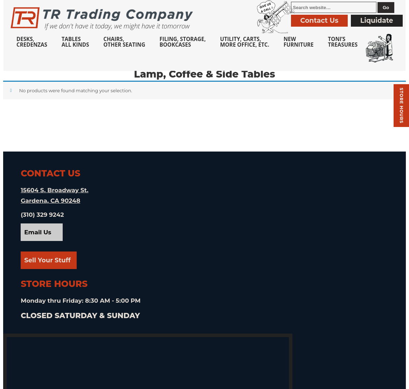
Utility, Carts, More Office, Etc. (244, 41)
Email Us (38, 236)
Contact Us (319, 20)
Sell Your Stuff (48, 265)
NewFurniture (299, 41)
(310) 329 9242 (42, 219)
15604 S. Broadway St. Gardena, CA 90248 (55, 200)
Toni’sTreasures (343, 41)
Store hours (401, 105)
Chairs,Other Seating (124, 41)
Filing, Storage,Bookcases (183, 41)
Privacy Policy (276, 381)
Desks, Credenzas (31, 41)
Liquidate (376, 20)
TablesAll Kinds (75, 41)
